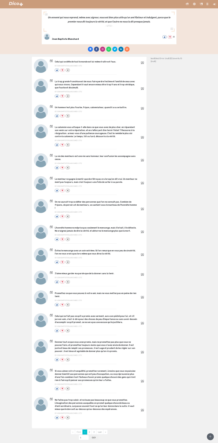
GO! (94, 437)
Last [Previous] (100, 432)
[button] (187, 4)
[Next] (105, 432)
